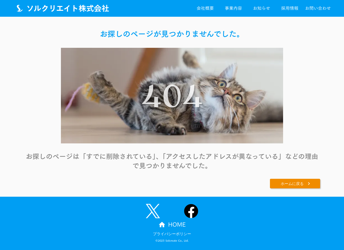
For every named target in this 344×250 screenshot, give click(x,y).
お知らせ (261, 8)
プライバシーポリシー (172, 233)
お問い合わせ (318, 8)
